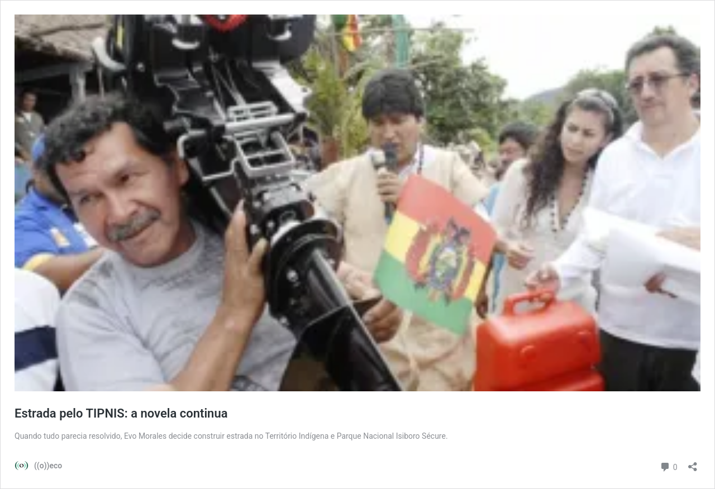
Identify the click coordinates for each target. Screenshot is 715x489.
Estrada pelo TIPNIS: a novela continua (121, 413)
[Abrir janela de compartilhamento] (692, 463)
